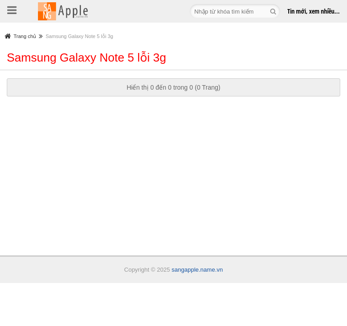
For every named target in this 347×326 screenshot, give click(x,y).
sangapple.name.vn (197, 269)
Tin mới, (313, 11)
